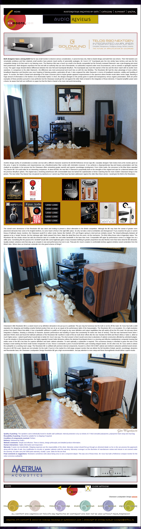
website (134, 497)
